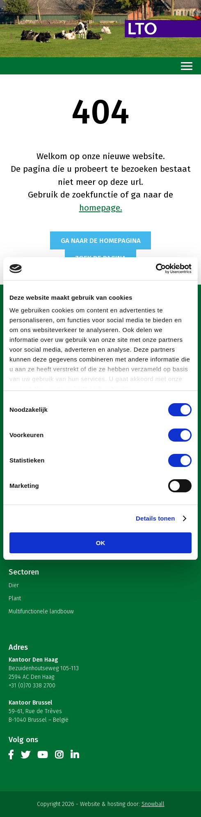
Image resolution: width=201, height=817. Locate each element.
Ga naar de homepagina (101, 240)
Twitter (25, 756)
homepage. (100, 207)
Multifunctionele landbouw (41, 611)
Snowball (153, 804)
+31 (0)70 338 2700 (32, 685)
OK (100, 542)
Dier (14, 585)
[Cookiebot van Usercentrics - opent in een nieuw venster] (156, 268)
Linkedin (75, 756)
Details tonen (155, 518)
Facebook (11, 756)
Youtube (42, 756)
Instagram (59, 756)
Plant (15, 598)
